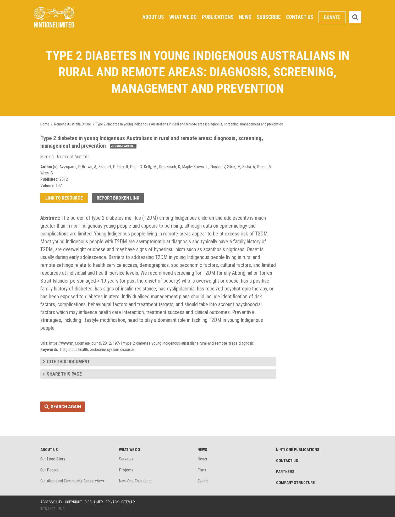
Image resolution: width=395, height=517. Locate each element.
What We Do (183, 17)
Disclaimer (94, 502)
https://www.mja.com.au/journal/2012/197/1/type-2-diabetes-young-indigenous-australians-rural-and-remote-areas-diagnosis (151, 343)
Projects (126, 470)
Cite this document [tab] (68, 361)
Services (126, 458)
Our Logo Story (52, 458)
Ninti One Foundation (135, 480)
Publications (218, 17)
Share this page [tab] (64, 374)
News (245, 17)
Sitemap (128, 502)
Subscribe (269, 17)
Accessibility (51, 502)
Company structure (295, 482)
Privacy (112, 502)
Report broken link (118, 198)
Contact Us (299, 17)
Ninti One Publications (297, 449)
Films (202, 470)
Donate (332, 17)
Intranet (47, 509)
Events (203, 480)
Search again (66, 406)
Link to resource (64, 198)
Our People (49, 470)
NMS (61, 509)
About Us (153, 17)
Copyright (73, 502)
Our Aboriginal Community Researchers (72, 480)
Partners (285, 471)
